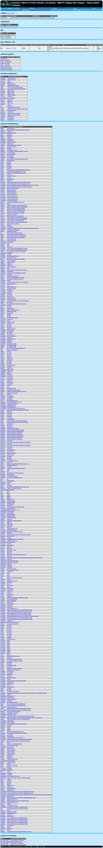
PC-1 (8, 285)
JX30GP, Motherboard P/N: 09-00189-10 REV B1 (19, 534)
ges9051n (3, 402)
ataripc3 (3, 81)
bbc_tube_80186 (5, 843)
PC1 (6, 58)
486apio (3, 136)
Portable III (9, 291)
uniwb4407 (3, 802)
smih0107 (3, 723)
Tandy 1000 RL (11, 748)
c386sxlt (3, 266)
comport (3, 288)
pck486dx (3, 671)
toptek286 (3, 773)
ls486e (2, 486)
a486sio (2, 149)
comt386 (3, 294)
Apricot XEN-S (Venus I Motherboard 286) (17, 817)
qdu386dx (3, 702)
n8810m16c (3, 560)
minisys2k (3, 536)
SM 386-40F (10, 720)
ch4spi (2, 277)
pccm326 (3, 648)
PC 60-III (9, 633)
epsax (2, 351)
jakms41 (3, 463)
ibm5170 (3, 451)
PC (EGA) (7, 60)
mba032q (3, 520)
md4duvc (3, 530)
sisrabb (2, 719)
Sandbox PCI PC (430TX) (13, 670)
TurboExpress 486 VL (12, 403)
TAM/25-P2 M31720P (12, 759)
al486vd (2, 176)
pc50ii (2, 631)
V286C (9, 804)
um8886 (3, 797)
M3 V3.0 (9, 543)
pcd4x (2, 665)
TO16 (8, 771)
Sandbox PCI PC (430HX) (14, 107)
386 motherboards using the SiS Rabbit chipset (18, 719)
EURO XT (9, 360)
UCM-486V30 (10, 490)
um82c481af (4, 791)
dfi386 (2, 308)
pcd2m (2, 657)
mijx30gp (3, 534)
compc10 (3, 286)
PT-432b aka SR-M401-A (13, 691)
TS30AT (9, 782)
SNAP (93, 8)
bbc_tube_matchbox (5, 841)
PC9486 (9, 637)
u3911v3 (3, 787)
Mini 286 (9, 725)
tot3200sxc (3, 774)
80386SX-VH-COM (11, 132)
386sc (2, 128)
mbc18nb (3, 525)
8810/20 (9, 563)
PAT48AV (9, 768)
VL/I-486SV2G (10, 157)
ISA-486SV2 (10, 156)
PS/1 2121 (9, 443)
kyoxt (2, 479)
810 (8, 268)
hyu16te (3, 426)
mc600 (2, 101)
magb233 (3, 500)
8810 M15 (9, 559)
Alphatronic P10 (11, 78)
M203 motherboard (11, 600)
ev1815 (2, 363)
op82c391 (3, 614)
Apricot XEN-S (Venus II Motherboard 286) (17, 819)
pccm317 (3, 645)
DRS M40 (9, 456)
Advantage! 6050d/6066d (13, 229)
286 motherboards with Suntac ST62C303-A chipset (19, 739)
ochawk (2, 587)
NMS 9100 (9, 582)
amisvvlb (3, 196)
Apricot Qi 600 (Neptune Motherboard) (16, 703)
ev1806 (2, 362)
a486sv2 (3, 156)
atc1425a (3, 248)
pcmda (2, 63)
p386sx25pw (4, 622)
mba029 (3, 519)
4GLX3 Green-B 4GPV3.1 (13, 223)
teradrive (3, 113)
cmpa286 (3, 283)
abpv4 (2, 173)
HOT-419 (9, 416)
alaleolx (2, 179)
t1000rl (2, 748)
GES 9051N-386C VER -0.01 (14, 402)
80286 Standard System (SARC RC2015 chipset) (19, 708)
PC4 (8, 243)
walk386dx (3, 811)
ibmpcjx (2, 454)
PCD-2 (9, 654)
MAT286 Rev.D (10, 503)
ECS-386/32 (10, 331)
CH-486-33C (10, 271)
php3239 (3, 679)
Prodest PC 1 (10, 602)
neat (2, 577)
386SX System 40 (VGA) (13, 776)
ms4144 (3, 554)
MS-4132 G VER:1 (11, 550)
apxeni (2, 217)
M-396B (9, 457)
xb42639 (3, 817)
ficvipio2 (3, 383)
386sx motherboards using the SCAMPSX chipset (19, 710)
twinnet (2, 785)
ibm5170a (3, 453)
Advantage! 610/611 (12, 231)
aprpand (3, 213)
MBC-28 (9, 526)
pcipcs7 (2, 108)
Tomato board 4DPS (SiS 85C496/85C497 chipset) (19, 831)
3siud (2, 134)
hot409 (2, 414)
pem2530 (3, 674)
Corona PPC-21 (11, 297)
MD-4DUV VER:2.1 (11, 530)
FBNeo (55, 8)
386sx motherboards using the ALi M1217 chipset (19, 182)
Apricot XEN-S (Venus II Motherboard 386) (17, 824)
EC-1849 (9, 326)
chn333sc (3, 280)
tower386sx (3, 776)
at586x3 (3, 240)
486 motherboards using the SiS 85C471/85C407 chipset (20, 716)
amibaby (3, 188)
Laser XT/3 (10, 99)
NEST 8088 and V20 (12, 465)
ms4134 (3, 551)
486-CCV (9, 137)
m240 (2, 494)
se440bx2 (3, 713)
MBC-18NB (10, 525)
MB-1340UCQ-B (11, 508)
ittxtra (2, 462)
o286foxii (3, 583)
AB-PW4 (9, 174)
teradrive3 (3, 115)
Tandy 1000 (7, 66)
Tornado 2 (9, 180)
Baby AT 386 (10, 747)
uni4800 (3, 800)
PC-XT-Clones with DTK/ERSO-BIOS (16, 88)
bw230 (2, 85)
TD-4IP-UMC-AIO (11, 762)
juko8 (2, 465)
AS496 (9, 225)
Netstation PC (10, 785)
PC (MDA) (7, 63)
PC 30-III (9, 627)
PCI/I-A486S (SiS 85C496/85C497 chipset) (17, 159)
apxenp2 (3, 220)
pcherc (2, 61)
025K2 (8, 728)
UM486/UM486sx (11, 788)
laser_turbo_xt (4, 98)
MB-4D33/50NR (11, 514)
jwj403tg (3, 466)
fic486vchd (3, 376)
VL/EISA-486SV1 (11, 154)
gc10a (2, 400)
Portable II (9, 289)
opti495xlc (3, 619)
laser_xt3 (3, 99)
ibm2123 (3, 446)
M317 (8, 645)
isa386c (2, 459)
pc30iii (2, 627)
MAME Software (77, 10)
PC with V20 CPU (12, 110)
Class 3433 (10, 571)
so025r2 (3, 730)
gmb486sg (3, 405)
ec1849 (2, 326)
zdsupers (3, 116)
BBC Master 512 (12, 84)
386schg (3, 131)
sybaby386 (3, 747)
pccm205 (3, 640)
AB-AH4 (9, 162)
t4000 (2, 757)
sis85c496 (3, 717)
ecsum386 (3, 339)
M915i (8, 651)
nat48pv (3, 568)
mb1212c (3, 505)
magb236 (3, 502)
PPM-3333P (10, 683)
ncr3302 (3, 570)
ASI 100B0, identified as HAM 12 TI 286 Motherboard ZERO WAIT (23, 228)
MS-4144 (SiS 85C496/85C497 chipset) (16, 554)
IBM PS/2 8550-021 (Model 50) (14, 433)
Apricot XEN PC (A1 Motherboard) (15, 216)
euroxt (2, 360)
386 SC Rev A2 (11, 128)
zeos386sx (3, 828)
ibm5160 (3, 93)
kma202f (3, 473)
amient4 (3, 193)
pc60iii (2, 633)
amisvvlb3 (3, 199)
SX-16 (8, 742)
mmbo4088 (3, 539)
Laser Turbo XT (11, 98)
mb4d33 (3, 514)
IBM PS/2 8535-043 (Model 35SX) (15, 431)
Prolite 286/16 (10, 687)
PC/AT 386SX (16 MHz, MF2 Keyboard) (16, 236)
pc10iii (2, 623)
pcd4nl (2, 663)
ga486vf (3, 397)
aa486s (2, 159)
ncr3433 (3, 571)
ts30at (2, 782)
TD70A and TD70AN (12, 765)
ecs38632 (3, 331)
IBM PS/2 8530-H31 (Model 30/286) (15, 430)
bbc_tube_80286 (5, 840)
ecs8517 (3, 334)
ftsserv (2, 393)
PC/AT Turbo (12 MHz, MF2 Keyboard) (16, 251)
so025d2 (3, 727)
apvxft (2, 214)
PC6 (8, 574)
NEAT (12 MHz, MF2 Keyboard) (14, 577)
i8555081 (3, 436)
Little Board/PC (11, 480)
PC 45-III (9, 630)
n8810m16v (3, 562)
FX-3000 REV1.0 (11, 336)
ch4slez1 (3, 276)
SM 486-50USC (11, 722)
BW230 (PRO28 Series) (13, 85)
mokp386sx (3, 542)
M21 (8, 491)
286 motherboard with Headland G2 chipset (17, 597)
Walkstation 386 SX (12, 813)
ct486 (2, 87)
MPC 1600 (10, 102)
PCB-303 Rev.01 (11, 639)
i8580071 (3, 437)
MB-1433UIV (10, 513)
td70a (2, 765)
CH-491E (9, 274)
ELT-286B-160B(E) (11, 345)
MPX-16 (9, 546)
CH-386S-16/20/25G (12, 200)
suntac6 (2, 740)
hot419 (2, 416)
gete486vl (3, 403)
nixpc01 (2, 580)
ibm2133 (3, 448)
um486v (3, 790)
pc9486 (2, 637)
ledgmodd (3, 482)
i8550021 (3, 433)
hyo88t (2, 423)
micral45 (3, 533)
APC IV (9, 579)
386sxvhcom (4, 132)
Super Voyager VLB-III (12, 199)
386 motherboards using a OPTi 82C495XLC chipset (19, 619)
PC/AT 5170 (10, 451)
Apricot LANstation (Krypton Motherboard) (17, 206)
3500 (8, 483)
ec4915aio (3, 329)
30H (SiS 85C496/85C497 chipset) (15, 731)
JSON (12, 13)
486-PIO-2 (9, 380)
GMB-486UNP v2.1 (11, 406)
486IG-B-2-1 (10, 139)
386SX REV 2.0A (11, 714)
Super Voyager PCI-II (12, 194)
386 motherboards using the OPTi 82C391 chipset (19, 614)
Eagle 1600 (10, 319)
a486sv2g (3, 157)
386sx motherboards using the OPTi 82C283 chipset (19, 610)
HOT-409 (9, 414)
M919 (8, 653)
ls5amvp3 (3, 488)
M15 (9, 104)
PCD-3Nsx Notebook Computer (14, 660)
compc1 (2, 285)
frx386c (2, 388)
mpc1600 (3, 102)
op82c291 (3, 611)
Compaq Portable (11, 288)
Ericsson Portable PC (12, 349)
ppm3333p (3, 683)
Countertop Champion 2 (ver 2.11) (15, 279)
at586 (2, 239)
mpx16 (2, 546)
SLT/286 (9, 293)
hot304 (2, 411)
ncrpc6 (2, 574)
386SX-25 (9, 265)
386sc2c (3, 129)
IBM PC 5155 (11, 92)
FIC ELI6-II (9, 377)
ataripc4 (3, 243)
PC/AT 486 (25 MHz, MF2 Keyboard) (16, 237)
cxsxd (2, 306)
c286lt (2, 262)
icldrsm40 (3, 456)
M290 (8, 497)
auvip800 (3, 254)
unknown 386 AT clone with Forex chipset (17, 723)
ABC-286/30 (10, 242)
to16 (2, 771)
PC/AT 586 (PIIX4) (11, 239)
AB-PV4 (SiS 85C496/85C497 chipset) (16, 173)
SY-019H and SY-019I (12, 745)
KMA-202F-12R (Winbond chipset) (15, 473)
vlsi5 (2, 808)
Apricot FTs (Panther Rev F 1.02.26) (15, 213)
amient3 (3, 191)
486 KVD (9, 374)
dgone (2, 311)
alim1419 (3, 183)
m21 (2, 491)
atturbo (2, 251)
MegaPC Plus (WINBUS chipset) (15, 531)
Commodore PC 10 (11, 286)
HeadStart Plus (11, 419)
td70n (2, 767)
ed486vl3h (3, 340)
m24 (2, 493)
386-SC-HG (10, 131)
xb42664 (3, 822)
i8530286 (3, 428)
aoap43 (2, 202)
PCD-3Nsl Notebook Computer (14, 659)
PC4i (8, 573)
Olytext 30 (9, 607)
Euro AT (9, 356)
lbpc (2, 480)
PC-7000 (9, 634)
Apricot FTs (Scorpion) (12, 393)
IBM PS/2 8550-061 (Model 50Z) (15, 434)
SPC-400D (9, 734)
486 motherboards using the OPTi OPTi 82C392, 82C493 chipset (22, 616)
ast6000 (3, 229)
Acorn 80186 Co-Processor (17, 843)
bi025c (2, 259)
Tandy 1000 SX (8, 69)
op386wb (3, 608)
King (8, 386)
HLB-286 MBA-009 (11, 517)
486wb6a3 (3, 140)
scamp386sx (4, 710)
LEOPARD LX (10, 179)
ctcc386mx (3, 305)
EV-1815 (9, 363)
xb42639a (3, 819)
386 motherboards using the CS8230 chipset (17, 300)
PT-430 (9, 690)
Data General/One (11, 311)
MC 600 (10, 101)
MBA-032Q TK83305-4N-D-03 (14, 520)
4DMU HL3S (10, 143)
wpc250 (2, 814)
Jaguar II (9, 593)
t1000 (2, 66)
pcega (2, 60)
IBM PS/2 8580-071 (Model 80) (14, 437)
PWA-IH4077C (10, 696)
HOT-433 (9, 417)
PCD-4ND (9, 662)
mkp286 (3, 537)
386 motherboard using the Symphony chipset (18, 129)
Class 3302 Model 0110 (13, 570)
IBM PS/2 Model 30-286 (13, 428)
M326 (8, 648)
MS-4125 (9, 548)
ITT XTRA (9, 462)
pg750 (2, 676)
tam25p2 (3, 759)
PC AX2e (9, 353)
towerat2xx (3, 777)
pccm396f (3, 650)
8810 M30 (9, 565)
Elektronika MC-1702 (12, 528)
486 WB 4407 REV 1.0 (12, 802)
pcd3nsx (3, 660)
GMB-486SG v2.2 (11, 405)
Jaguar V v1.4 (10, 594)
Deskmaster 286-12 (12, 707)
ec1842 (2, 323)
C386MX (9, 305)
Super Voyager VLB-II (12, 197)
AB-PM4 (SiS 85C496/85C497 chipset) (16, 171)
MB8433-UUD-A (11, 516)
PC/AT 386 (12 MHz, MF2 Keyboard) (16, 234)
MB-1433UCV (10, 511)
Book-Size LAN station (12, 317)
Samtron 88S (10, 736)
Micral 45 (9, 533)
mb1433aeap (4, 510)
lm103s (2, 485)
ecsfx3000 (3, 336)
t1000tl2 (3, 753)
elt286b (2, 345)
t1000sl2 (3, 750)
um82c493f (3, 794)
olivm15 (2, 104)
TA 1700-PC (11, 112)
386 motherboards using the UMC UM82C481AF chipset (20, 791)
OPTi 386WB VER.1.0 (12, 608)
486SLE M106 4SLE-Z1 (13, 276)
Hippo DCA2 (10, 590)
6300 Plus (10, 82)
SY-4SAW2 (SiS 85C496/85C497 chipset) (17, 733)
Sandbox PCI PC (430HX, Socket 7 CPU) (17, 108)
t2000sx (2, 756)
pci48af (2, 667)
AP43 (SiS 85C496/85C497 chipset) (15, 202)
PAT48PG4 (10, 770)
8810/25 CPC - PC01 (12, 580)
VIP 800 (9, 254)
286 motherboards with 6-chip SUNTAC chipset (18, 740)
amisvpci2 (3, 194)
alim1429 (3, 185)
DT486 (9, 316)
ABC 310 (9, 166)
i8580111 (3, 439)
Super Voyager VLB (12, 196)
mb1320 (3, 506)
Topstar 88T (10, 423)
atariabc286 (3, 242)
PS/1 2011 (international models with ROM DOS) (18, 442)
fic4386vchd (3, 370)
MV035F (9, 342)
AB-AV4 (9, 163)
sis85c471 (3, 716)
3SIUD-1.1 (9, 134)
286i (8, 470)
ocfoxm (2, 585)
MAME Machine (26, 10)
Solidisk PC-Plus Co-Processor (18, 844)
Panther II (9, 596)
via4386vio (3, 807)
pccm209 (3, 642)
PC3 (9, 81)
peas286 (3, 673)
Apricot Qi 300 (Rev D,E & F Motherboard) (17, 820)
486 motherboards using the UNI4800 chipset (18, 800)
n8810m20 (3, 563)
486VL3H (9, 340)
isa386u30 (3, 460)
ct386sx (2, 303)
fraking (2, 386)
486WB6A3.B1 (10, 140)
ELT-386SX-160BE (11, 346)
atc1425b (3, 249)
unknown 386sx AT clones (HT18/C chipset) (17, 422)
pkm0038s (3, 680)
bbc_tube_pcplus (5, 844)
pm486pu (3, 682)
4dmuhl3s (3, 143)
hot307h (3, 413)
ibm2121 (3, 443)
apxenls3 (3, 219)
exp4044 (3, 366)
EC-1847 (9, 325)
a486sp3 (3, 151)
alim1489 (3, 186)
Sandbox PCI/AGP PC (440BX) (14, 668)
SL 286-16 (9, 302)
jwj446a (2, 468)
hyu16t (2, 425)
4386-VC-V (10, 371)
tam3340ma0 (4, 760)
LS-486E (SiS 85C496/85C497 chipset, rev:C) (18, 486)
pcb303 (2, 639)
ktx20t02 (3, 477)
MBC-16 (9, 522)
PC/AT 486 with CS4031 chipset (15, 87)
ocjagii (2, 593)
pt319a (2, 688)
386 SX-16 (9, 828)
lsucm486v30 (4, 490)
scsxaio (2, 711)
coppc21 (3, 297)
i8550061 (3, 434)
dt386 (2, 314)
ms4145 (3, 556)
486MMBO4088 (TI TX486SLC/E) (15, 539)
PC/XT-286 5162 (11, 450)
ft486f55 (3, 391)
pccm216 (3, 643)
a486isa (2, 148)
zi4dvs (2, 830)
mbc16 (2, 522)
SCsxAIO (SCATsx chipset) (13, 711)
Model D (9, 482)
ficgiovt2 (3, 379)
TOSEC (75, 8)
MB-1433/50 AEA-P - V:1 (13, 510)
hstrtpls (2, 419)
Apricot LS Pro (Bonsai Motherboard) (16, 208)
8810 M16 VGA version (12, 562)
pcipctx (2, 670)
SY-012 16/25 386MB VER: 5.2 (14, 743)
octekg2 (2, 597)
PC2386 (9, 625)
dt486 (2, 316)
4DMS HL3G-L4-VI (11, 142)
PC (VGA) (7, 64)
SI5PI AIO (9, 337)
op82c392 (3, 616)
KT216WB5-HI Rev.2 (12, 476)
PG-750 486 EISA (11, 677)
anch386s (3, 200)
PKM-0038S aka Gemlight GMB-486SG (16, 680)
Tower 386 (9, 294)
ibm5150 (3, 26)
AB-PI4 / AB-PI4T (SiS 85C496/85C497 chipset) (18, 169)
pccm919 (3, 653)
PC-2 (8, 320)
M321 (8, 647)
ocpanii (2, 596)
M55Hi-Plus (10, 499)
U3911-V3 (9, 787)
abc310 (2, 166)
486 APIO (9, 136)
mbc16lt (2, 523)
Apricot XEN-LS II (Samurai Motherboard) (17, 222)
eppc (2, 349)
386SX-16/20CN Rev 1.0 (13, 309)
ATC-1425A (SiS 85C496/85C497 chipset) (17, 248)
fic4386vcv (3, 371)
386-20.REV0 (10, 308)
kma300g (3, 474)
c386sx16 (3, 263)
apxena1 (3, 216)
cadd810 (3, 268)
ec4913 (2, 328)
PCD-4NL (9, 663)
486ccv (2, 137)
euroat (2, 356)
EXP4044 (9, 366)
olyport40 (3, 603)
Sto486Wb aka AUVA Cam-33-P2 (15, 737)
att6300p (3, 82)
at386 (2, 234)
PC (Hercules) (8, 61)
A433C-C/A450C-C (11, 146)
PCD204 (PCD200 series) (13, 656)
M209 (8, 642)
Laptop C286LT (11, 262)
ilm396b (2, 457)
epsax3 (2, 354)
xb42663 (3, 820)
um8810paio (4, 796)
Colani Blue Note (11, 260)
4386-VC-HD (10, 370)
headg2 (2, 410)
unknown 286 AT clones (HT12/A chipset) (17, 420)
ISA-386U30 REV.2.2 (12, 460)
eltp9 (2, 348)
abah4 (2, 162)
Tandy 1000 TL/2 (11, 753)
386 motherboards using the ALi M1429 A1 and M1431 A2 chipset (22, 185)
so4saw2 (3, 733)
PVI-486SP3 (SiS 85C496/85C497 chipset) (17, 151)
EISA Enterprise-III (11, 191)
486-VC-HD (10, 376)
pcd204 (2, 656)
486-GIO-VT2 (10, 379)
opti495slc (3, 617)
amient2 (3, 189)
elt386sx (3, 346)
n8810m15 (3, 559)
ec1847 (2, 325)
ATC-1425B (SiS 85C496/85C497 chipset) (17, 249)
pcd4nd (2, 662)
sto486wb (3, 737)
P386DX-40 (10, 620)
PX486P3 (9, 700)
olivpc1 (2, 602)
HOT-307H (9, 413)
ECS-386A (9, 333)
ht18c (2, 422)
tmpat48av (3, 768)
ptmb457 (3, 694)
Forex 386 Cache (11, 388)
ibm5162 (3, 450)
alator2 (2, 180)
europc (2, 357)
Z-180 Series (10, 825)
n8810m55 (3, 566)
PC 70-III (9, 636)
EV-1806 (9, 362)
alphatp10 (3, 78)
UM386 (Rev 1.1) (11, 339)
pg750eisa (3, 677)
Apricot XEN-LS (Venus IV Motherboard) (16, 219)
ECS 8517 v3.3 (11, 334)
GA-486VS (9, 399)
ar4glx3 (2, 223)
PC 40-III (9, 628)
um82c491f (3, 793)
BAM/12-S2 (10, 253)
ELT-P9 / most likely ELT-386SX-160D (16, 348)
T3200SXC (10, 774)
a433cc (2, 146)
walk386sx (3, 813)
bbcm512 (3, 84)
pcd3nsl (2, 659)
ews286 (2, 365)
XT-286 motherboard (12, 599)
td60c (2, 763)
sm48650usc (4, 722)
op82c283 (3, 610)
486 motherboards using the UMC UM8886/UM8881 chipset (21, 797)
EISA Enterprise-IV (11, 193)
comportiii (3, 291)
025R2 (8, 730)
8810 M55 (9, 566)
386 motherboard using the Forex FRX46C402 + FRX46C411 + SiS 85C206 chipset (27, 693)
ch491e (2, 274)
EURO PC (9, 357)
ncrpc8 (2, 576)
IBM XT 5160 (11, 93)
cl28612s (3, 282)
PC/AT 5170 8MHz (11, 453)
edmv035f (3, 342)
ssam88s (3, 736)
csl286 (2, 302)
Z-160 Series (11, 119)
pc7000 (2, 634)
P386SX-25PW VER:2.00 (13, 622)
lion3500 (3, 483)
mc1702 (3, 528)
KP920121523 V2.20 (12, 540)
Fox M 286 (9, 585)
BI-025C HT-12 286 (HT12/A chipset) (16, 259)
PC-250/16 (9, 814)
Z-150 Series (11, 118)
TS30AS (9, 780)
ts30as (2, 780)
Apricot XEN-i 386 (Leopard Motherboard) (17, 217)
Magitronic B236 (11, 502)
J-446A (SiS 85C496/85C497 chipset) (16, 468)
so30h (2, 731)
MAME (9, 8)
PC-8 (8, 576)
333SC (9, 280)
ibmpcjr (2, 95)
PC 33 (8, 685)
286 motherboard (11, 283)
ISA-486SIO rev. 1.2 (12, 149)
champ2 (3, 279)
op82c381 (3, 613)
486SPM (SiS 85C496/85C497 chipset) (16, 273)
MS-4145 (9, 556)
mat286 (2, 503)
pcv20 (2, 110)
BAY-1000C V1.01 (11, 257)
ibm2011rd (3, 442)
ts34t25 (2, 783)
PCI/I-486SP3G (11, 153)
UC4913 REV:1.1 (11, 328)
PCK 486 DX (10, 671)
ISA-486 (9, 148)
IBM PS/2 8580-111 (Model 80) (14, 439)
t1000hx (3, 68)
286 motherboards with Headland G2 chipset (17, 410)
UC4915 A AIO (10, 329)
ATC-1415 (9, 246)
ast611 (2, 231)
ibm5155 (3, 92)
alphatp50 (3, 79)
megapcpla (3, 531)
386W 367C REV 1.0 (12, 799)
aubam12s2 (3, 253)
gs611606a (3, 408)
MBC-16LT (9, 523)
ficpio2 (2, 380)
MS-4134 (9, 551)
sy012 (2, 743)
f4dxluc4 (3, 368)
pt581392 (3, 693)
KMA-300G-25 (10, 474)
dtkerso (2, 88)
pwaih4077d (3, 697)
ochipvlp (3, 591)
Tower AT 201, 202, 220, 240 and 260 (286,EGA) (18, 777)
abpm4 (2, 171)
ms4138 (3, 553)
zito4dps (3, 831)
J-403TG (9, 466)
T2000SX (9, 756)
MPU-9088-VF (10, 545)
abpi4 (2, 169)
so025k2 (3, 728)
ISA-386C (9, 459)
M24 (8, 493)
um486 (2, 788)
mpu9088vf (3, 545)
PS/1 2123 (9, 446)
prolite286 (3, 687)
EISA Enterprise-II (11, 189)
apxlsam (3, 222)
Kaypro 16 (10, 96)
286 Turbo (9, 773)
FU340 (9, 394)
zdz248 (2, 827)
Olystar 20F (10, 605)
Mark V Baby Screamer (12, 188)
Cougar (9, 177)
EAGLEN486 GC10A (12, 400)
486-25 (9, 783)
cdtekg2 (2, 269)
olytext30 (3, 607)
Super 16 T (10, 425)
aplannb (3, 205)
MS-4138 (9, 553)
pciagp (2, 668)
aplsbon (2, 208)
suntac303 (3, 739)
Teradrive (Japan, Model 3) (14, 115)
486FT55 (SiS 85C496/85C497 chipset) (16, 391)
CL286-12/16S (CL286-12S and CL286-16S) (17, 282)
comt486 (3, 296)
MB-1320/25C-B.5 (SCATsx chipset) (15, 506)
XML (9, 13)
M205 (8, 640)
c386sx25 (3, 265)
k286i (2, 470)
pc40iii (2, 628)
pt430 (2, 690)
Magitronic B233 (11, 500)
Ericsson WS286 (11, 365)
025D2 (8, 727)
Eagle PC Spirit (11, 322)
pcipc (2, 107)
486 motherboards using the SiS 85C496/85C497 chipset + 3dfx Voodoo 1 (24, 717)
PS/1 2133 (9, 448)
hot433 (2, 417)
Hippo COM (10, 588)
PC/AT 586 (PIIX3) (11, 240)
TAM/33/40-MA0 (11, 760)
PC (8, 471)
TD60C (9, 763)
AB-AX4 (9, 165)
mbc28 (2, 526)
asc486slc (3, 226)
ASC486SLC (10, 226)
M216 (8, 643)
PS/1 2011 (9, 440)
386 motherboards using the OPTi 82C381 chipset (19, 613)
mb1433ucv (3, 511)
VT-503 (9, 385)
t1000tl (2, 751)
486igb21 (3, 139)
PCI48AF (9, 667)
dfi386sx (3, 309)
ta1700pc (3, 112)
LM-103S (9, 485)
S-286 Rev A (10, 673)
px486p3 (3, 700)
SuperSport (10, 116)
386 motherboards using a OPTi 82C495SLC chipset (19, 617)
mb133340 (3, 508)
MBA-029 (9, 519)
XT (8, 479)
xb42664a (3, 824)
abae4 (2, 160)
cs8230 (2, 300)
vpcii (2, 810)
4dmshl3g (3, 142)
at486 (2, 237)
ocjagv (2, 594)
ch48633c (3, 271)
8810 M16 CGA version (12, 560)
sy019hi (2, 745)
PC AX (8, 351)
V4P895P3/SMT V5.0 (12, 805)
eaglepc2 (3, 320)
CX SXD (9, 306)
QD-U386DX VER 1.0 (12, 702)
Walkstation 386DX (11, 811)
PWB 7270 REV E (11, 699)
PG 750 (9, 676)
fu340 (2, 394)
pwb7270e (3, 699)
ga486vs (3, 399)
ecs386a (3, 333)
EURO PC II (10, 359)
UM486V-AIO (10, 790)
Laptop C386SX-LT (11, 266)
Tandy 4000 (10, 757)
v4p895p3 (3, 805)
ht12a (2, 420)
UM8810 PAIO (10, 796)
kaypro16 (3, 96)
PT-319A (9, 688)
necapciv (3, 579)
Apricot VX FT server (12, 214)
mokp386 (3, 540)
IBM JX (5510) (10, 454)
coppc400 (3, 299)
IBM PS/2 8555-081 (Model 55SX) (15, 436)
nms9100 (3, 582)
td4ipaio (2, 762)
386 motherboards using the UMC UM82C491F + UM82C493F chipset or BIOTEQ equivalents (29, 794)
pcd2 (2, 654)
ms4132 (3, 550)
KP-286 (9, 537)
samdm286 (3, 707)
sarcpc (2, 708)
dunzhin (52, 17)
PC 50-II (9, 631)
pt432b (2, 691)
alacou (2, 177)
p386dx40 (3, 620)
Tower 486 (9, 296)
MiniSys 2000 (10, 536)
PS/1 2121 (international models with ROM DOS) (18, 445)
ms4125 (3, 548)
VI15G (8, 203)
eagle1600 (3, 319)
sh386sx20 (3, 714)
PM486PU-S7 (10, 682)
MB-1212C (9, 505)
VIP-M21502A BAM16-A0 (13, 256)
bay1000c (3, 257)
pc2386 (2, 625)
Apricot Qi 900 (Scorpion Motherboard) (16, 705)
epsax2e (3, 353)
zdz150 (2, 118)
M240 (8, 494)
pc (1, 105)
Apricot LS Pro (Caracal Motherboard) (16, 209)
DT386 (9, 314)
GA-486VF (9, 397)
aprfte (2, 211)
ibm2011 (3, 440)
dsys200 (3, 313)
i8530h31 (3, 430)
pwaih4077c (3, 696)
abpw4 (2, 174)
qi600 (2, 703)
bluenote (3, 260)
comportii (3, 289)
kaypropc (3, 471)
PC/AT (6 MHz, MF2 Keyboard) (14, 233)
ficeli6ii (2, 377)
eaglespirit (3, 322)
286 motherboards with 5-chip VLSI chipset (17, 808)
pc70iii (2, 636)
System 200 (10, 313)
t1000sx (2, 69)
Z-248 (8, 827)
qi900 (2, 705)
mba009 (3, 517)
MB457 (9, 694)
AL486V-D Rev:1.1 (11, 176)
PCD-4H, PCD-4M (11, 665)
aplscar (2, 209)
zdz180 (2, 825)
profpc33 (3, 685)
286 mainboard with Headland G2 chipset (17, 269)
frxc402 (2, 390)
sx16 (2, 742)
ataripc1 (3, 58)
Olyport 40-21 (10, 603)
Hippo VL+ (9, 591)
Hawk (8, 587)
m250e (2, 496)
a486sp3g (3, 153)
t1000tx (2, 754)
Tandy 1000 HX (8, 68)
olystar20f (3, 605)
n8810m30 (3, 565)
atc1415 (3, 246)
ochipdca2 (3, 590)
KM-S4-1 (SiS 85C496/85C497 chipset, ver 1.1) (18, 463)
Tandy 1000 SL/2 (11, 750)
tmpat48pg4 (3, 770)
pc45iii (2, 630)
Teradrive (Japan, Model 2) (14, 113)
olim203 (2, 600)
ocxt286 (2, 599)
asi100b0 (3, 228)
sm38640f (3, 720)
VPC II (8, 810)
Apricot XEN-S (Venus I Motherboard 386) (17, 822)
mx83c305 (3, 557)
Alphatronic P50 (11, 79)
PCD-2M (9, 657)
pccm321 (3, 647)
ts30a (2, 779)
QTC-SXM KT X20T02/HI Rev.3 (14, 477)
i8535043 (3, 431)
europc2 (3, 359)
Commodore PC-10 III (12, 623)
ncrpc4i (2, 573)
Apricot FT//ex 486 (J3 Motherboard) (16, 211)
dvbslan (2, 317)
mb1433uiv (3, 513)
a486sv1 (3, 154)
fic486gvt (3, 373)
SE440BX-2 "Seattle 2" (12, 713)
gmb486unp (3, 406)
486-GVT (9, 373)
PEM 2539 (9, 674)
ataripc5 (3, 245)
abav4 (2, 163)
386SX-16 (9, 263)
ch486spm (3, 273)
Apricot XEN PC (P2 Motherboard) (15, 220)
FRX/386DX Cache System (13, 390)
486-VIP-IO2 (10, 383)
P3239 (8, 679)
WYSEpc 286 (10, 816)
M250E (9, 496)
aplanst (2, 206)
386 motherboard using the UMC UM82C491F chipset (20, 793)
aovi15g (2, 203)
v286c (2, 804)
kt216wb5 (3, 476)
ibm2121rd (3, 445)
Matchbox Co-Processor (16, 841)
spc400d (3, 734)
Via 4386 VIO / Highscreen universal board (17, 807)
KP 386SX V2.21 (11, 542)
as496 (2, 225)
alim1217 (3, 182)
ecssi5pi (3, 337)
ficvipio (2, 382)
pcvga (2, 64)
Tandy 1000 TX (10, 754)
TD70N (9, 767)
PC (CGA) (10, 105)
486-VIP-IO (10, 382)
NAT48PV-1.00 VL (11, 568)
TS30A (9, 779)
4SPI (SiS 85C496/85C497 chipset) (15, 277)
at (1, 233)
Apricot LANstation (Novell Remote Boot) (17, 205)
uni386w (3, 799)
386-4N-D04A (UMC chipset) (14, 145)
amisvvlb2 (3, 197)
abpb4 (2, 168)
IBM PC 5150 (11, 90)
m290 (2, 497)
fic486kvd (3, 374)
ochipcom (3, 588)
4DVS (8, 830)
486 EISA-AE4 (10, 160)
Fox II (8, 583)
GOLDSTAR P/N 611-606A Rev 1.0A (16, 408)
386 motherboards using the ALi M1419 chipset (18, 183)
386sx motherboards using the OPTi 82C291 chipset (19, 611)
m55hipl (2, 499)
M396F (9, 650)
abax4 (2, 165)
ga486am (3, 396)
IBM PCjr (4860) (11, 95)
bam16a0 (3, 256)
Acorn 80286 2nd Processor (17, 840)
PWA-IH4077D (10, 697)
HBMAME (32, 8)
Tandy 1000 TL (10, 751)
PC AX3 (9, 354)
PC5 (8, 245)
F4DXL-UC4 (10, 368)
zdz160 (2, 119)
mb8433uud (3, 516)
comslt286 (3, 293)
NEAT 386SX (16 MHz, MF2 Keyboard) (16, 303)
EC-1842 (9, 323)
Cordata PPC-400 (11, 299)
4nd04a (2, 145)
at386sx (2, 236)
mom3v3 (3, 543)
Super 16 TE (10, 426)
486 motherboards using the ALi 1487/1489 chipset (19, 186)
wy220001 (3, 816)
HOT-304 (9, 411)
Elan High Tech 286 (12, 343)
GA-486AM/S (10, 396)
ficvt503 (2, 385)
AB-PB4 (9, 168)
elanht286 (3, 343)
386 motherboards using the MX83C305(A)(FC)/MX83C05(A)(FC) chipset (24, 557)
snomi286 (3, 725)
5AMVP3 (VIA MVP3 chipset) (14, 488)
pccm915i (3, 651)
